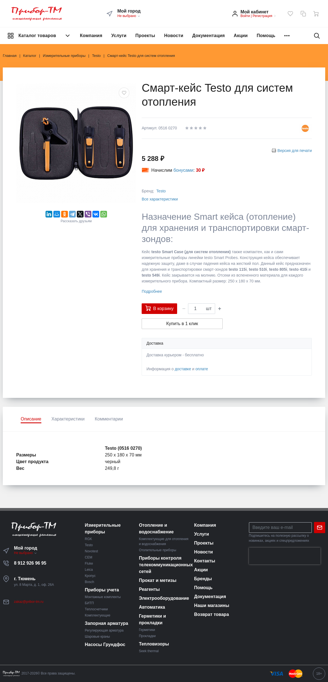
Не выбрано (129, 16)
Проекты (145, 35)
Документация (208, 35)
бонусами (183, 170)
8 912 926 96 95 (30, 563)
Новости (173, 35)
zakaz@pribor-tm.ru (29, 602)
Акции (241, 35)
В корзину (159, 308)
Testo (161, 191)
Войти (245, 16)
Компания (91, 35)
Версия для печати (294, 150)
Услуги (118, 35)
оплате (202, 369)
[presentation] (284, 556)
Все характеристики (160, 199)
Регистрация (262, 16)
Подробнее (152, 291)
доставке (183, 369)
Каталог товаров (39, 35)
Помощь (266, 35)
